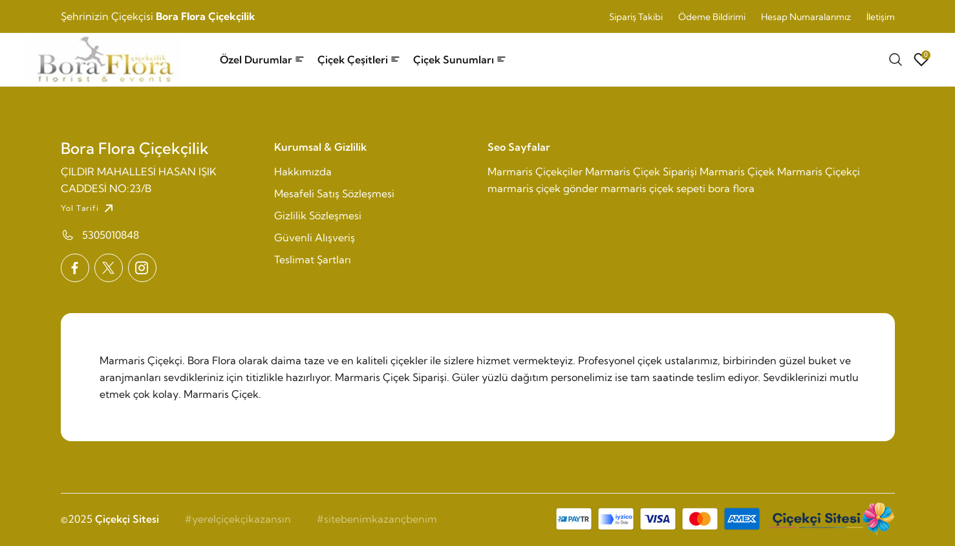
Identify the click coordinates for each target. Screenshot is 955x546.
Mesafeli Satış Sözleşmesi (334, 193)
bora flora (731, 188)
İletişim (880, 17)
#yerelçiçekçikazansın (238, 518)
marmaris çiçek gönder (543, 188)
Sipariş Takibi (636, 17)
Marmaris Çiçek (737, 171)
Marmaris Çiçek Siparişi (641, 171)
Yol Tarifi (88, 208)
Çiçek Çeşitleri (358, 59)
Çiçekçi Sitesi (127, 518)
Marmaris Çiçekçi (818, 171)
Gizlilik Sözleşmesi (317, 215)
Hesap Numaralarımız (806, 17)
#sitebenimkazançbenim (377, 518)
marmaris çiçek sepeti (653, 188)
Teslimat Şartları (312, 259)
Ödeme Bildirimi (712, 17)
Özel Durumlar (262, 59)
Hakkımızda (303, 171)
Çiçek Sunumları (459, 59)
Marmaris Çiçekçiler (535, 171)
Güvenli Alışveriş (314, 237)
